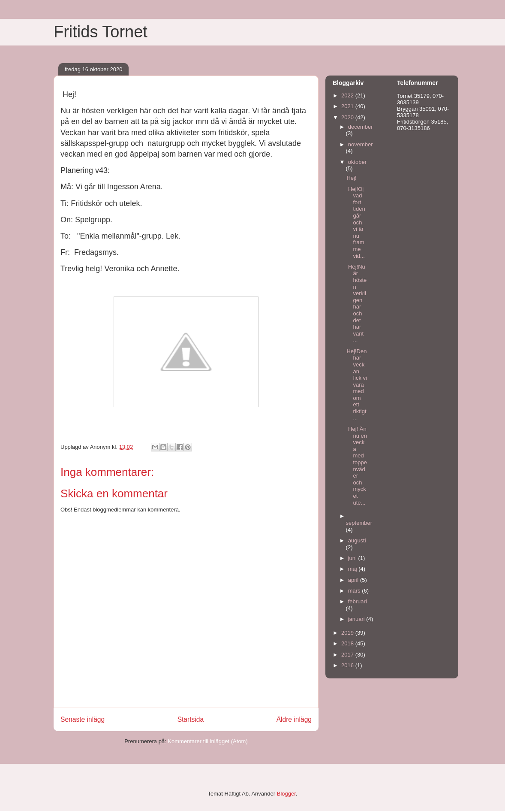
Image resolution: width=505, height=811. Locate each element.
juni (353, 558)
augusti (357, 540)
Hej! (351, 178)
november (360, 144)
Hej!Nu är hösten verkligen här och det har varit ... (356, 303)
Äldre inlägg (294, 719)
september (359, 523)
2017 (348, 654)
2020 (348, 117)
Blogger (286, 793)
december (360, 127)
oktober (357, 162)
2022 (348, 95)
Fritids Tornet (100, 32)
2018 (348, 643)
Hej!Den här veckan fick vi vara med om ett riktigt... (356, 384)
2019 (348, 632)
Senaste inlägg (82, 719)
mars (355, 590)
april (354, 580)
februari (357, 601)
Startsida (190, 719)
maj (353, 569)
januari (357, 619)
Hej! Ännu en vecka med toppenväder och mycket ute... (356, 466)
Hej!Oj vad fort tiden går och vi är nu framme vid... (355, 222)
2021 (348, 106)
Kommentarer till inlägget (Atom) (207, 741)
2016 (348, 665)
